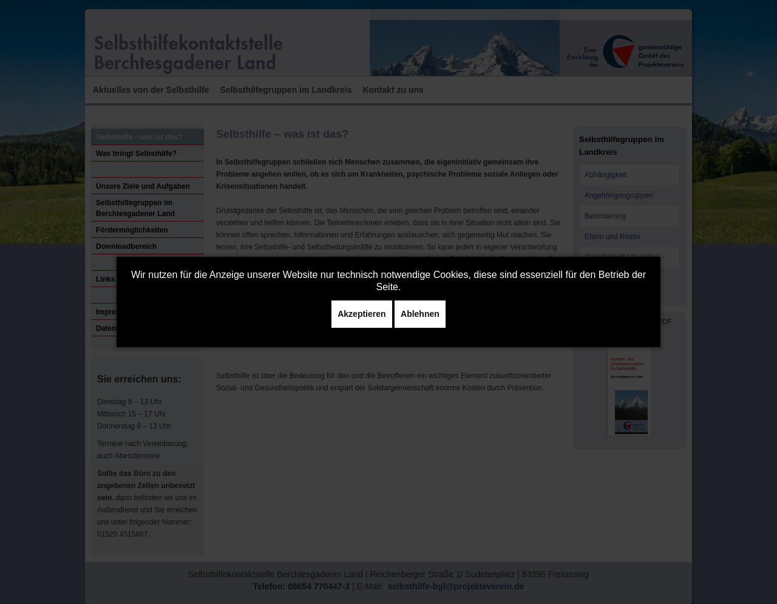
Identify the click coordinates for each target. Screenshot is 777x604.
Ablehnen (420, 314)
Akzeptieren (361, 314)
